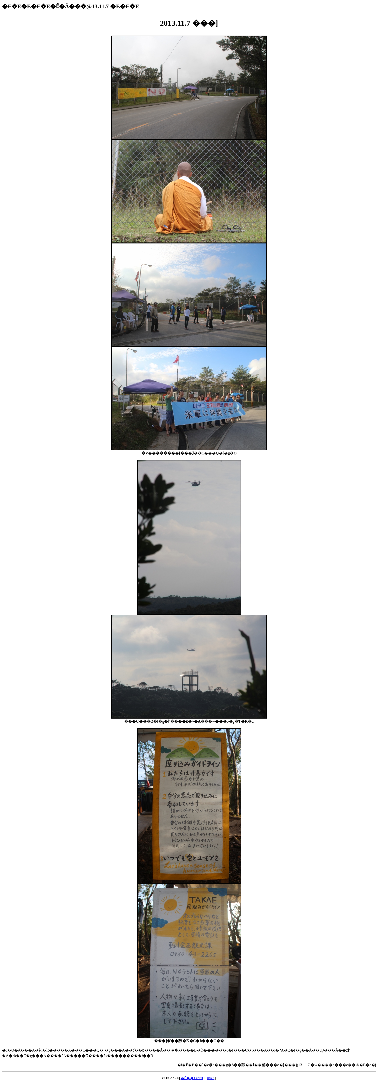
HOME (210, 1078)
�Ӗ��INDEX (192, 1078)
